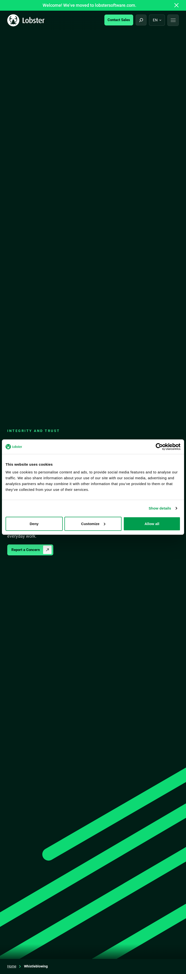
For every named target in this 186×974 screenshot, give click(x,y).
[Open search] (141, 20)
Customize (93, 523)
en (155, 20)
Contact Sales (119, 20)
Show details (160, 508)
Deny (34, 523)
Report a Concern (25, 550)
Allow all (152, 523)
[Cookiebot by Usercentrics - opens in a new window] (159, 446)
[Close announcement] (176, 5)
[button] (173, 20)
